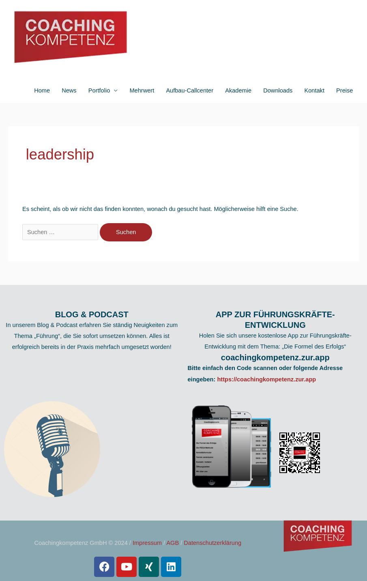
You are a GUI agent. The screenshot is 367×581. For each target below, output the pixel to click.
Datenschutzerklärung (212, 543)
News (69, 90)
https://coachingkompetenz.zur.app (266, 379)
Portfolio (99, 90)
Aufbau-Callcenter (189, 90)
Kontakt (314, 90)
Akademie (238, 90)
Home (42, 90)
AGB (172, 543)
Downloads (277, 90)
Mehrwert (141, 90)
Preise (344, 90)
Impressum (147, 543)
